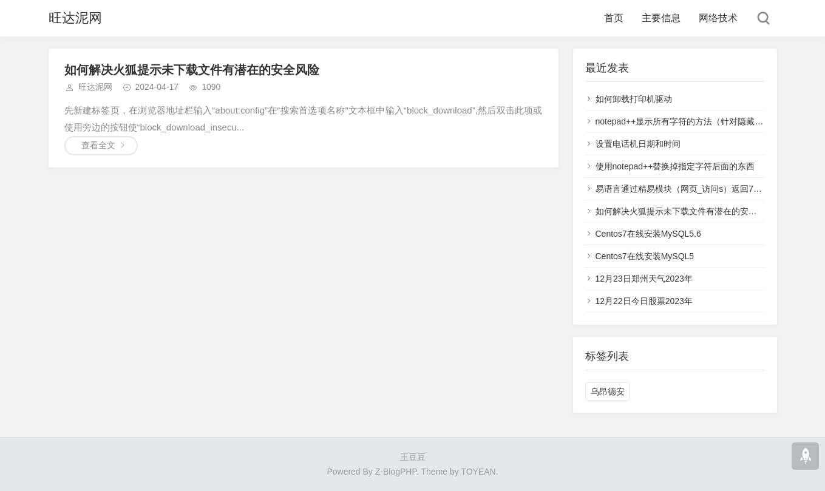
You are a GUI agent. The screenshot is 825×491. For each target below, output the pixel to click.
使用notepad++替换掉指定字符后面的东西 (675, 166)
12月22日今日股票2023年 (644, 301)
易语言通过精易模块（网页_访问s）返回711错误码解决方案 (709, 189)
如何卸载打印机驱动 (634, 99)
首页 (613, 18)
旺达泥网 (75, 17)
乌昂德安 (608, 391)
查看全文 (98, 145)
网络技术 (718, 18)
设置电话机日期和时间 (638, 144)
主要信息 (661, 18)
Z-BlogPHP (395, 471)
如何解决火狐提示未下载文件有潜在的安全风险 (191, 69)
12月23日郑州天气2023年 (644, 278)
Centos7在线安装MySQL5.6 (648, 234)
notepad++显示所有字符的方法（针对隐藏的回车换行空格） (709, 121)
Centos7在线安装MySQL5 (645, 256)
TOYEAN (478, 471)
